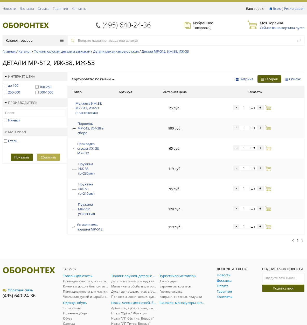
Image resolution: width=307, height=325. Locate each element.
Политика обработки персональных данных (273, 310)
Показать (21, 157)
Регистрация (294, 8)
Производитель (21, 102)
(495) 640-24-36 (126, 25)
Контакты (79, 8)
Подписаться (283, 255)
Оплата (43, 8)
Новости (9, 8)
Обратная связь (18, 257)
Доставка (27, 8)
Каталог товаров (35, 40)
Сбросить (48, 157)
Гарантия (60, 8)
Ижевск (14, 120)
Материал (15, 131)
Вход (277, 8)
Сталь (12, 141)
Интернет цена (20, 76)
